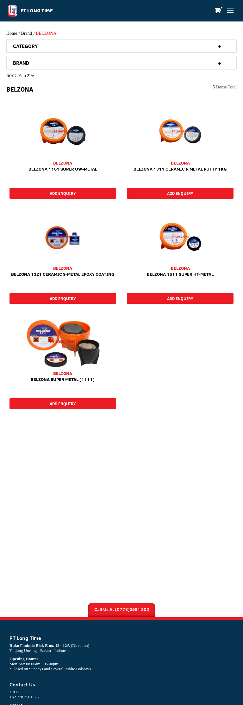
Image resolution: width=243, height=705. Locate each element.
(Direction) (80, 645)
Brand (26, 33)
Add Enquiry (63, 193)
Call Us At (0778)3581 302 (121, 609)
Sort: (11, 75)
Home (11, 33)
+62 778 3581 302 (24, 694)
